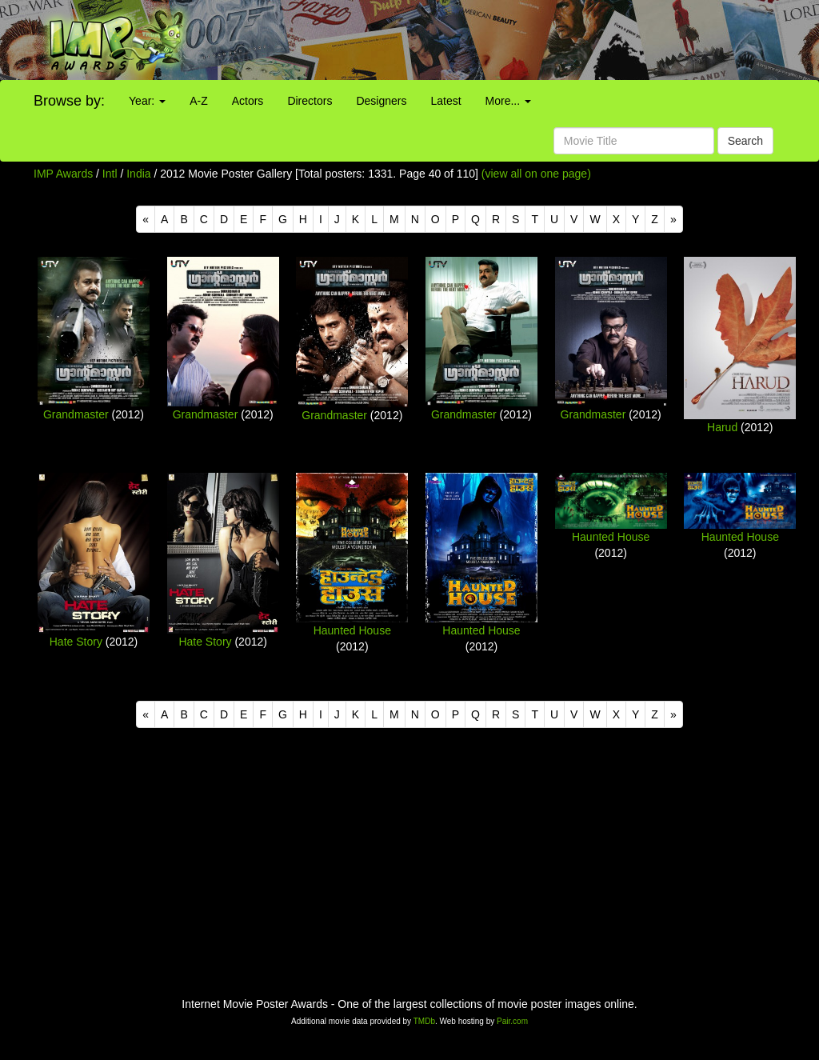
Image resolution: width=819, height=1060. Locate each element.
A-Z (199, 100)
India (138, 173)
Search (745, 140)
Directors (309, 100)
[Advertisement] (512, 40)
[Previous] (145, 219)
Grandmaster (76, 414)
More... (508, 100)
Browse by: (69, 101)
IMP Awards (63, 173)
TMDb (424, 1021)
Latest (445, 100)
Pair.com (512, 1021)
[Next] (673, 219)
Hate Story (76, 641)
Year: (147, 100)
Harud (722, 427)
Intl (110, 173)
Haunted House (352, 630)
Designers (381, 100)
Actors (248, 100)
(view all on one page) (536, 173)
